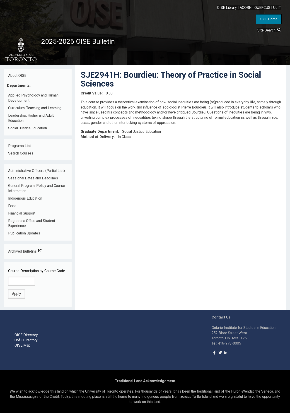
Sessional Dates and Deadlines (33, 181)
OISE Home (268, 19)
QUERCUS (262, 7)
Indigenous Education (25, 201)
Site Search (269, 30)
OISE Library (227, 7)
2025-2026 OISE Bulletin (84, 42)
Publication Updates (24, 236)
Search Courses (20, 155)
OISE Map (22, 347)
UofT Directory (26, 342)
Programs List (19, 148)
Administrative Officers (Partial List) (36, 173)
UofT (277, 7)
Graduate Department (99, 134)
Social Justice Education (27, 130)
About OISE (17, 78)
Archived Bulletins (25, 254)
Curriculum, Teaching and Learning (34, 110)
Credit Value (91, 95)
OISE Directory (26, 337)
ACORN (245, 7)
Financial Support (21, 215)
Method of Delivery (97, 139)
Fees (12, 208)
